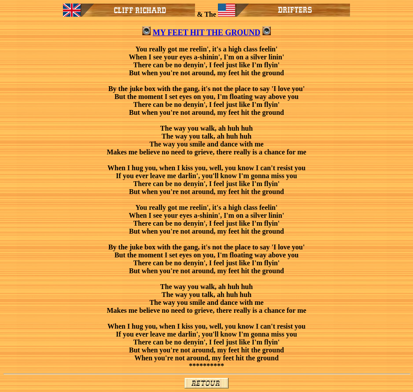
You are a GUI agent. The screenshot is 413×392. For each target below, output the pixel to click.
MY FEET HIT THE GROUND (206, 32)
